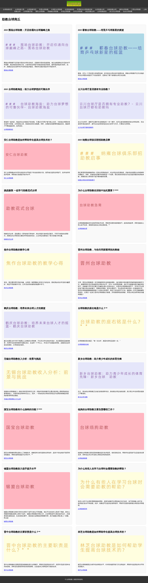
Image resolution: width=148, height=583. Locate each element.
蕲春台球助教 (82, 79)
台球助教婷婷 (69, 9)
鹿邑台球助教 (40, 11)
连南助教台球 (111, 9)
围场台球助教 (8, 70)
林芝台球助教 (82, 570)
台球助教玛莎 (31, 9)
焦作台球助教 (8, 288)
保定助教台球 (90, 11)
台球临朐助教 (82, 458)
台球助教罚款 (28, 11)
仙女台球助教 (127, 11)
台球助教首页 (7, 9)
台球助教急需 (82, 228)
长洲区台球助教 (56, 9)
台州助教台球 (99, 9)
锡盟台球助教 (8, 521)
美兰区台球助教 (114, 11)
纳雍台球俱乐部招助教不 (86, 180)
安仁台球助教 (8, 178)
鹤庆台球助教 (8, 348)
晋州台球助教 (82, 298)
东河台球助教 (77, 11)
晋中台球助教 (8, 570)
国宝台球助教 (8, 458)
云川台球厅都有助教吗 (85, 127)
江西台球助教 (136, 9)
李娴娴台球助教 (53, 11)
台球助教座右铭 (83, 344)
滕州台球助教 (124, 9)
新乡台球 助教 (83, 397)
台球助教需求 (82, 509)
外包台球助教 (65, 11)
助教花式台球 (8, 239)
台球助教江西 (19, 9)
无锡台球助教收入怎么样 (12, 399)
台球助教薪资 (102, 11)
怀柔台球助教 (43, 9)
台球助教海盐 (8, 129)
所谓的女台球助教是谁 (84, 9)
